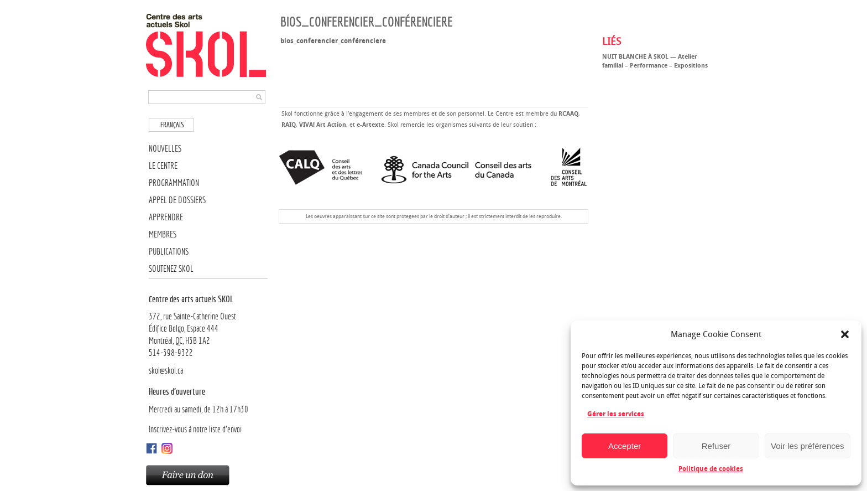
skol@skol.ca (166, 370)
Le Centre (163, 166)
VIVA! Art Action (322, 124)
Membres (162, 234)
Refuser (716, 446)
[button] (844, 334)
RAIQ (288, 124)
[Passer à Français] (171, 124)
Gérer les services (615, 414)
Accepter (624, 446)
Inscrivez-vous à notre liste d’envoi (195, 429)
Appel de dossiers (177, 200)
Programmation (174, 183)
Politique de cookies (710, 469)
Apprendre (166, 217)
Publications (169, 251)
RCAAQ (568, 113)
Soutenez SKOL (171, 268)
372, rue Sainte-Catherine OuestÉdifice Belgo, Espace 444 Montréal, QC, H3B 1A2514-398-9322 (208, 325)
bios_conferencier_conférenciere (333, 41)
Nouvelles (165, 148)
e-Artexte (370, 124)
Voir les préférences (807, 446)
